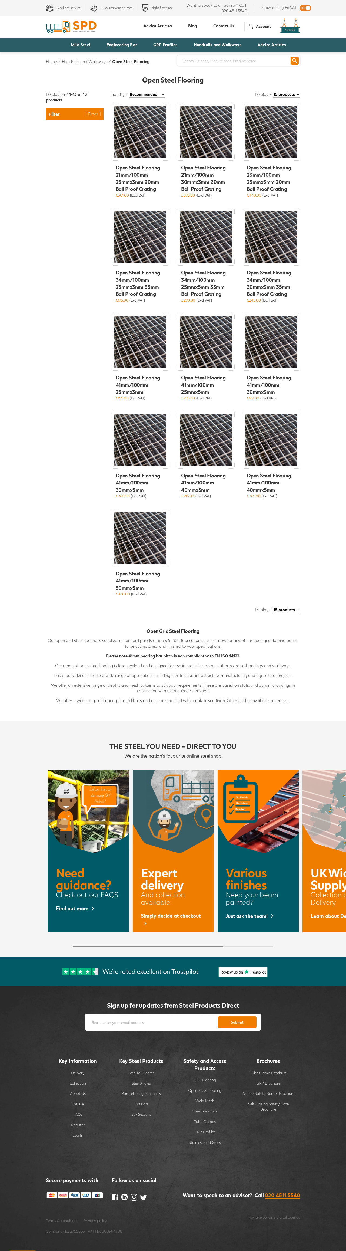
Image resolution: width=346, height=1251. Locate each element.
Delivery (77, 1072)
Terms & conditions (62, 1220)
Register (78, 1124)
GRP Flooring (205, 1080)
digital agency (288, 1217)
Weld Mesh (204, 1100)
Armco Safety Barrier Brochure (268, 1093)
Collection (77, 1083)
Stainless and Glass (205, 1142)
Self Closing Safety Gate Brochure (268, 1107)
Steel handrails (204, 1111)
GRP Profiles (165, 44)
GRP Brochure (268, 1083)
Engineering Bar (122, 44)
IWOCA (77, 1104)
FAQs (77, 1114)
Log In (77, 1135)
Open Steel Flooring (130, 61)
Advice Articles (272, 44)
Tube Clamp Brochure (268, 1072)
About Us (78, 1093)
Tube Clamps (205, 1121)
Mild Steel (80, 44)
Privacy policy (95, 1220)
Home (51, 61)
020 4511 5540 (234, 10)
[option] (88, 851)
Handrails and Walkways (217, 44)
